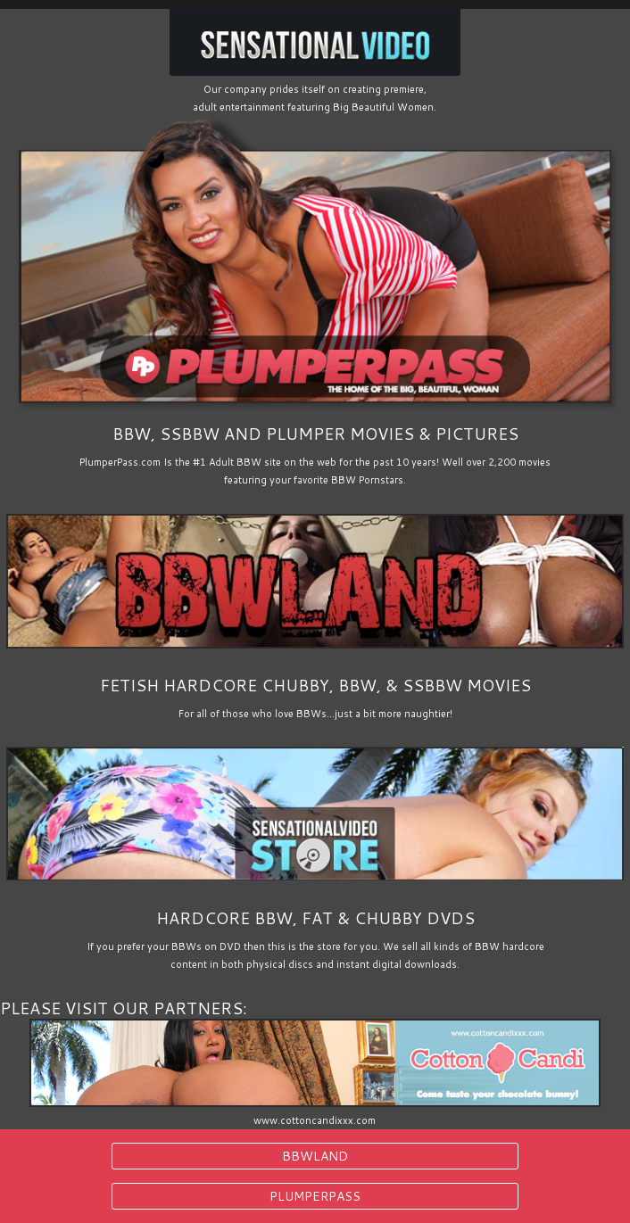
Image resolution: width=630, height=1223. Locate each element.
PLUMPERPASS (315, 1196)
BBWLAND (315, 1156)
